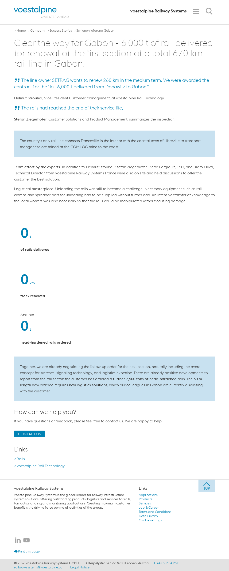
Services (145, 503)
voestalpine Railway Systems (38, 488)
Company (37, 30)
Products (145, 499)
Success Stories (61, 30)
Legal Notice (79, 567)
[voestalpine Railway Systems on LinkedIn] (18, 540)
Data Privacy (148, 516)
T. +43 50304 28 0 (166, 563)
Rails (21, 458)
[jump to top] (206, 486)
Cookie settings (150, 520)
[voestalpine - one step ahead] (42, 12)
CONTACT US (29, 434)
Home (21, 30)
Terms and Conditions (155, 512)
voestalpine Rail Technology (41, 465)
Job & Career (149, 507)
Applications (148, 495)
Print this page (27, 551)
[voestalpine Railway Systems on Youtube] (26, 540)
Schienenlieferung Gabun (95, 30)
